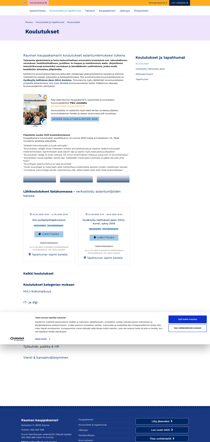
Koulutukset (40, 225)
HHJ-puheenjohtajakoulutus (48, 220)
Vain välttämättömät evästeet (187, 426)
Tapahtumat (142, 79)
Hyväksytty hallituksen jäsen (150, 69)
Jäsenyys (124, 10)
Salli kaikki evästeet (187, 417)
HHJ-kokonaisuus (55, 225)
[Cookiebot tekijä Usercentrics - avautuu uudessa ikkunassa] (17, 437)
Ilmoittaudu (49, 234)
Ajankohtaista (37, 10)
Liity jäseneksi (179, 3)
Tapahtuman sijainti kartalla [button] (47, 254)
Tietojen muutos (158, 3)
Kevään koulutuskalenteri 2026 (75, 119)
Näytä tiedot (41, 437)
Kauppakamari (107, 10)
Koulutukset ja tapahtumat (65, 10)
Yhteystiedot (141, 10)
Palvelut (90, 10)
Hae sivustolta (38, 3)
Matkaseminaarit (144, 74)
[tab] (47, 254)
